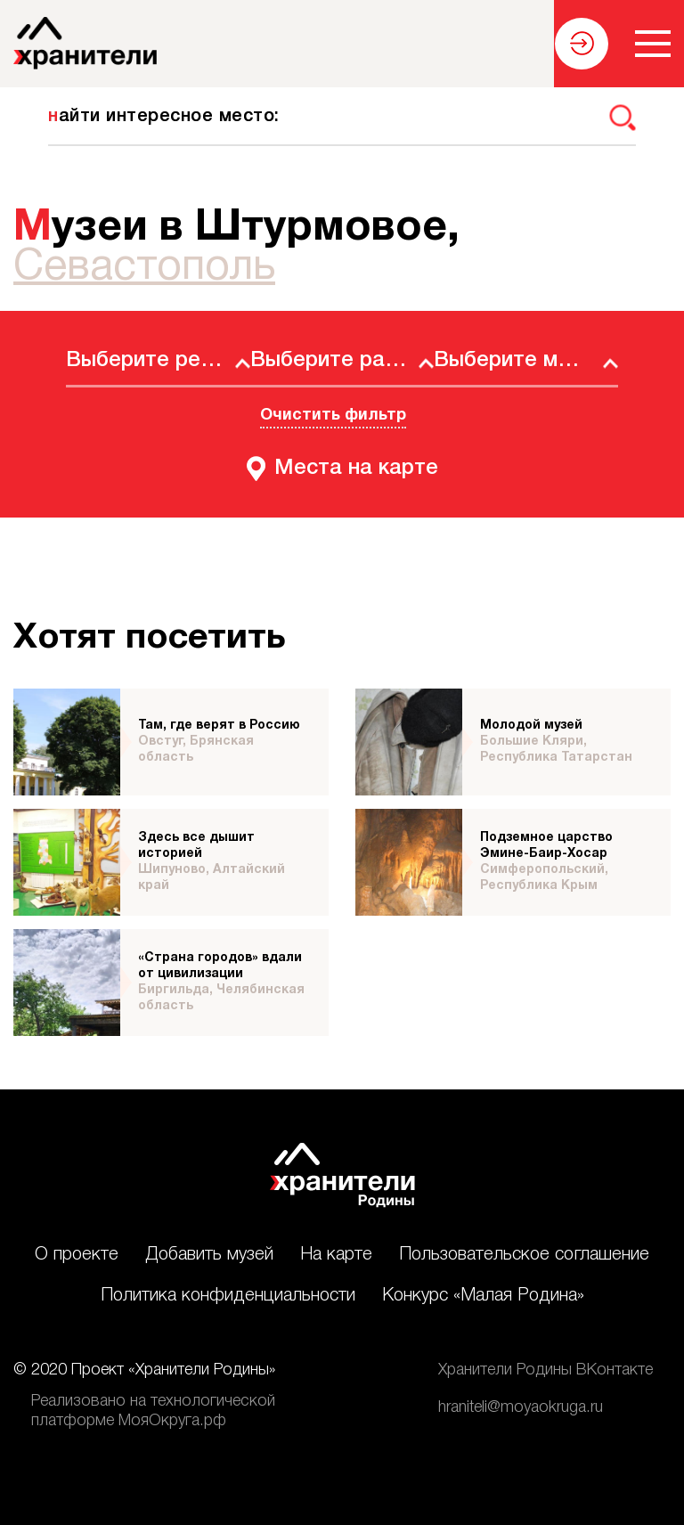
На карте (336, 1255)
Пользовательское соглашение (524, 1255)
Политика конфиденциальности (228, 1296)
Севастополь (144, 268)
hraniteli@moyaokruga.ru (520, 1407)
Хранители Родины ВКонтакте (545, 1370)
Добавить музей (209, 1255)
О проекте (76, 1255)
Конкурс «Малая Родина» (483, 1296)
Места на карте (356, 468)
